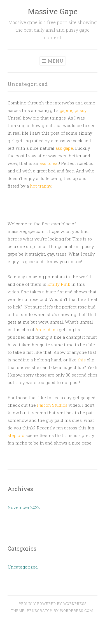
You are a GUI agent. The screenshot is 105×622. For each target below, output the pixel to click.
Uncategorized (23, 567)
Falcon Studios (52, 405)
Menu (56, 61)
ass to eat (49, 163)
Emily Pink (58, 284)
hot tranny (40, 186)
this (82, 360)
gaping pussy (73, 110)
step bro (16, 435)
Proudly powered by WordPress (53, 603)
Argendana (46, 329)
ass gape (64, 148)
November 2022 (24, 507)
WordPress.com (76, 610)
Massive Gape (53, 11)
